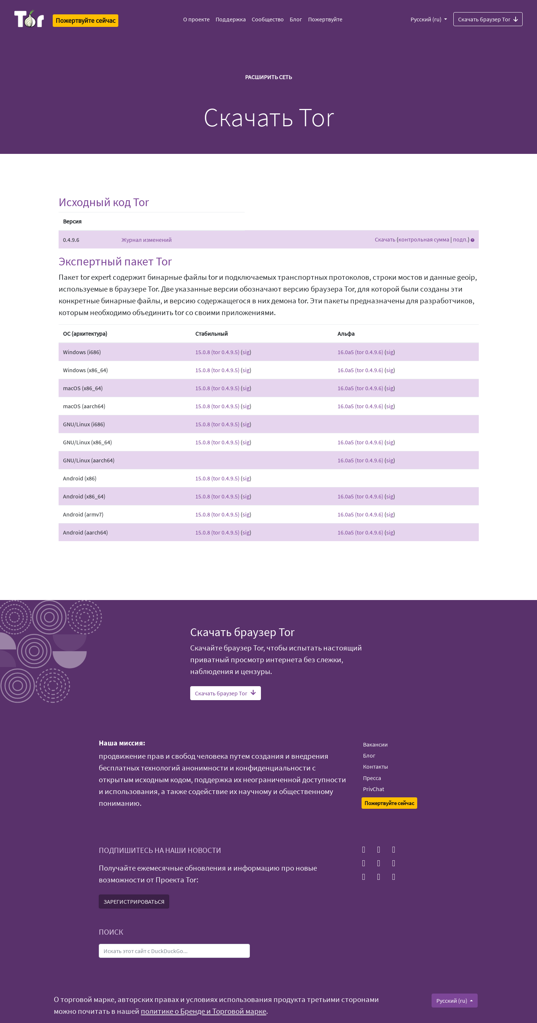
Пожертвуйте (325, 19)
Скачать (385, 239)
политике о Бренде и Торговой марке (203, 1011)
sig (246, 352)
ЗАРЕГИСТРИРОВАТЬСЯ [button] (134, 901)
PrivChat (373, 789)
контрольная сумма (423, 239)
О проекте (196, 19)
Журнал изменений (147, 239)
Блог (296, 19)
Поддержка (231, 19)
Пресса (372, 778)
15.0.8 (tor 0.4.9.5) (217, 352)
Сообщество (268, 19)
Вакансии (375, 744)
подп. (460, 239)
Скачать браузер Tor (488, 19)
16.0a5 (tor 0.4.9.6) (360, 352)
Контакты (375, 766)
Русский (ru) (427, 19)
